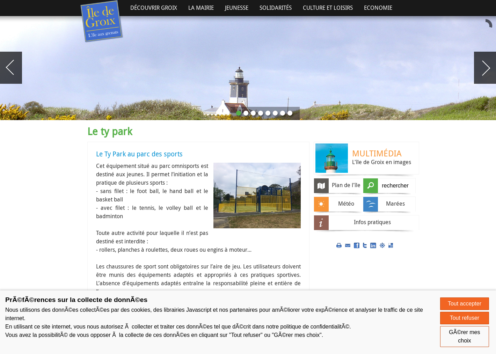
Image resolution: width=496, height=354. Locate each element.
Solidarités (276, 8)
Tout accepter (464, 304)
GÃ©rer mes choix (464, 336)
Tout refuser (464, 318)
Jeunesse (236, 8)
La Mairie (201, 8)
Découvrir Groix (153, 8)
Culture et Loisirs (328, 8)
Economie (378, 8)
